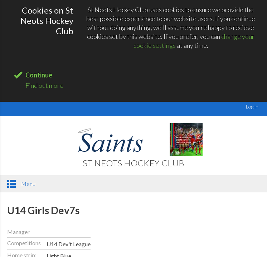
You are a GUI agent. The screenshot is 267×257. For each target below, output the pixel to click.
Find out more (44, 85)
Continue (38, 75)
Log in (252, 107)
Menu (21, 184)
